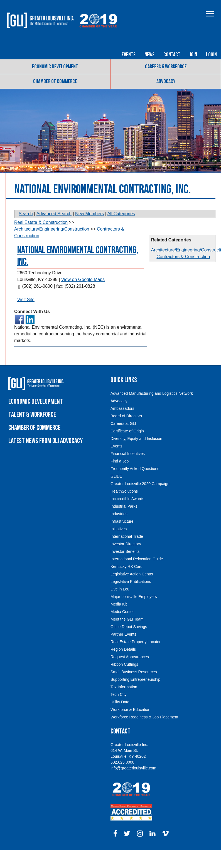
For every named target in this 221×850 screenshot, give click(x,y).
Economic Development (55, 66)
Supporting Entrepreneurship (135, 679)
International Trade (126, 536)
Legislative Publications (130, 581)
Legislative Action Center (131, 574)
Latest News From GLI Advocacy (45, 441)
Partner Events (123, 634)
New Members (89, 213)
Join (193, 54)
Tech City (118, 694)
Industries (118, 514)
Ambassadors (122, 408)
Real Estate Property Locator (135, 642)
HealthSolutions (124, 491)
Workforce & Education (130, 709)
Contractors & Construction (183, 256)
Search (26, 213)
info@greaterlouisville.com (133, 768)
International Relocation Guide (136, 559)
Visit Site (26, 299)
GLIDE (116, 476)
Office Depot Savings (128, 626)
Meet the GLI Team (127, 619)
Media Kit (118, 604)
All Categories (121, 213)
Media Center (122, 611)
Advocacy (165, 81)
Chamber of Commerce (55, 81)
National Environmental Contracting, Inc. (77, 256)
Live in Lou (119, 589)
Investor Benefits (124, 551)
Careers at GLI (123, 423)
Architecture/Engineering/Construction (51, 229)
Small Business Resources (133, 672)
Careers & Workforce (166, 66)
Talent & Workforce (32, 414)
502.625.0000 (122, 762)
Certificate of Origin (127, 431)
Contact (171, 54)
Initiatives (118, 529)
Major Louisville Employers (133, 596)
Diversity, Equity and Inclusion (136, 438)
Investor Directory (125, 544)
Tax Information (123, 687)
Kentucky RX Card (126, 566)
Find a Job (119, 461)
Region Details (123, 649)
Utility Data (119, 702)
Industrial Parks (123, 506)
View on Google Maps (83, 279)
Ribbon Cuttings (124, 664)
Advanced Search (54, 213)
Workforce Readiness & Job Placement (144, 717)
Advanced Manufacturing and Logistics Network (151, 393)
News (149, 54)
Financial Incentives (127, 453)
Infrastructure (121, 521)
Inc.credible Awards (127, 499)
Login (211, 54)
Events (129, 54)
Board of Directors (126, 416)
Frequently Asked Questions (134, 468)
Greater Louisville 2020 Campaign (140, 483)
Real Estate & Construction (41, 222)
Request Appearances (129, 657)
